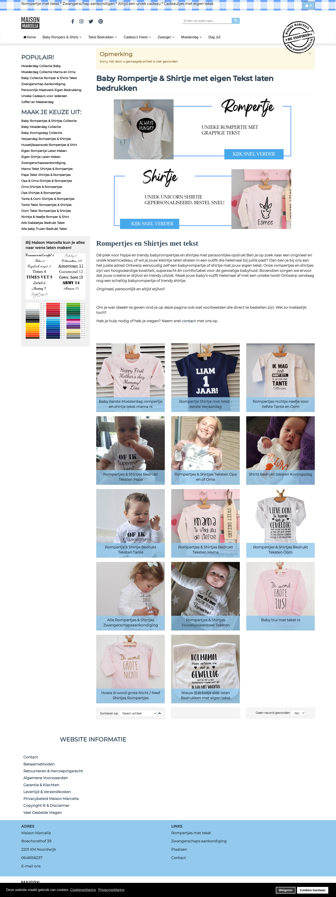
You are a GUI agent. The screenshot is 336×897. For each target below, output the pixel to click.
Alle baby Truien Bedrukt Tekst (44, 229)
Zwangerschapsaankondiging (43, 163)
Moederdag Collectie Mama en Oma (48, 72)
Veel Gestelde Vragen (42, 812)
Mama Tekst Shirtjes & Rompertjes (47, 169)
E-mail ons (30, 866)
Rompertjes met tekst (191, 833)
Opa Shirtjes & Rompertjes (41, 193)
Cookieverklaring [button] (83, 890)
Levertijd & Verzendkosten (47, 792)
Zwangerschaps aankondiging (199, 841)
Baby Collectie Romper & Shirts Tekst (49, 78)
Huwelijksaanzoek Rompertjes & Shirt (49, 145)
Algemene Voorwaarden (45, 778)
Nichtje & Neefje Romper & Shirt (45, 217)
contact (189, 321)
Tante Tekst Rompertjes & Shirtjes (46, 205)
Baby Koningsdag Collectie (41, 133)
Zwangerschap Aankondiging (43, 84)
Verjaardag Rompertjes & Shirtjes (46, 139)
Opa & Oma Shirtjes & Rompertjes (46, 181)
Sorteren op (109, 713)
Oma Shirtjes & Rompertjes (41, 187)
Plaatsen (179, 849)
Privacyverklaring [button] (111, 890)
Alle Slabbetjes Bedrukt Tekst (43, 223)
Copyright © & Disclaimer (46, 805)
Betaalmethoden (38, 764)
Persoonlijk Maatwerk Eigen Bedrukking (51, 90)
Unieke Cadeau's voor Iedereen (44, 96)
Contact (30, 757)
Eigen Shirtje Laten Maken (40, 157)
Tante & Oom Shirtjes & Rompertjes (47, 199)
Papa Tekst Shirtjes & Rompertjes (46, 175)
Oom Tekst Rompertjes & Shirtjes (46, 211)
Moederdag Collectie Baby (41, 66)
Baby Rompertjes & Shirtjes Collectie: (49, 121)
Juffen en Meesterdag (37, 102)
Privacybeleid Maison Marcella (51, 799)
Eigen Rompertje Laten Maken (44, 151)
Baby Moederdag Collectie (41, 127)
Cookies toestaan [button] (312, 890)
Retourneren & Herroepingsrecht (53, 771)
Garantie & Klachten (41, 785)
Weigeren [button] (286, 890)
